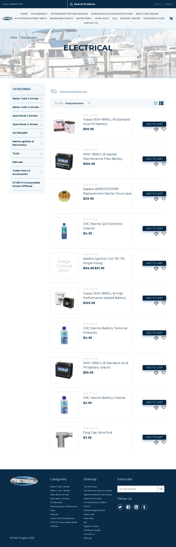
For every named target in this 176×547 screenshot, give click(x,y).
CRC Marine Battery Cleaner (104, 398)
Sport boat (102, 18)
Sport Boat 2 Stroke (25, 115)
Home (24, 14)
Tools (15, 153)
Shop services (29, 37)
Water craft (84, 18)
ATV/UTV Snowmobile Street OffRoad (26, 184)
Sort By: (59, 103)
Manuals (17, 162)
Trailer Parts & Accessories (21, 172)
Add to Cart (154, 124)
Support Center (130, 18)
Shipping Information (68, 91)
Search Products (84, 4)
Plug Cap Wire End (97, 432)
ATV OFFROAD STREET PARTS (30, 18)
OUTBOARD (20, 132)
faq (114, 18)
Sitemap (88, 538)
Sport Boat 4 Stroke (25, 124)
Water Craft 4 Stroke (25, 107)
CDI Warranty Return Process (69, 14)
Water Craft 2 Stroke (25, 98)
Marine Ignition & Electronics (23, 143)
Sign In (158, 4)
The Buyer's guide (154, 18)
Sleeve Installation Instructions (112, 14)
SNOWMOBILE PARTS (61, 18)
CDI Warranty (39, 14)
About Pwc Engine (147, 14)
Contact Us (91, 23)
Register (169, 4)
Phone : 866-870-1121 (12, 4)
